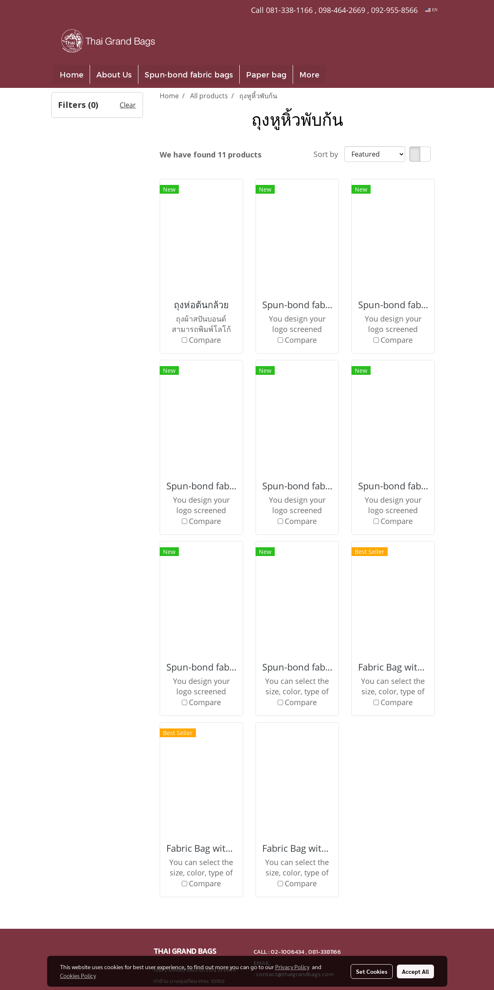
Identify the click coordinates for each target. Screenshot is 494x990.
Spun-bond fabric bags (189, 74)
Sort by (328, 154)
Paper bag (266, 74)
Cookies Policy (78, 975)
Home (71, 74)
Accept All (415, 971)
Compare (205, 340)
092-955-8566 (394, 10)
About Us (114, 74)
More (309, 74)
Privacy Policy (292, 966)
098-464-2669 (341, 10)
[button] (338, 74)
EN (431, 9)
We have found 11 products (210, 155)
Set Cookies (371, 971)
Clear (128, 105)
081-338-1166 (289, 10)
